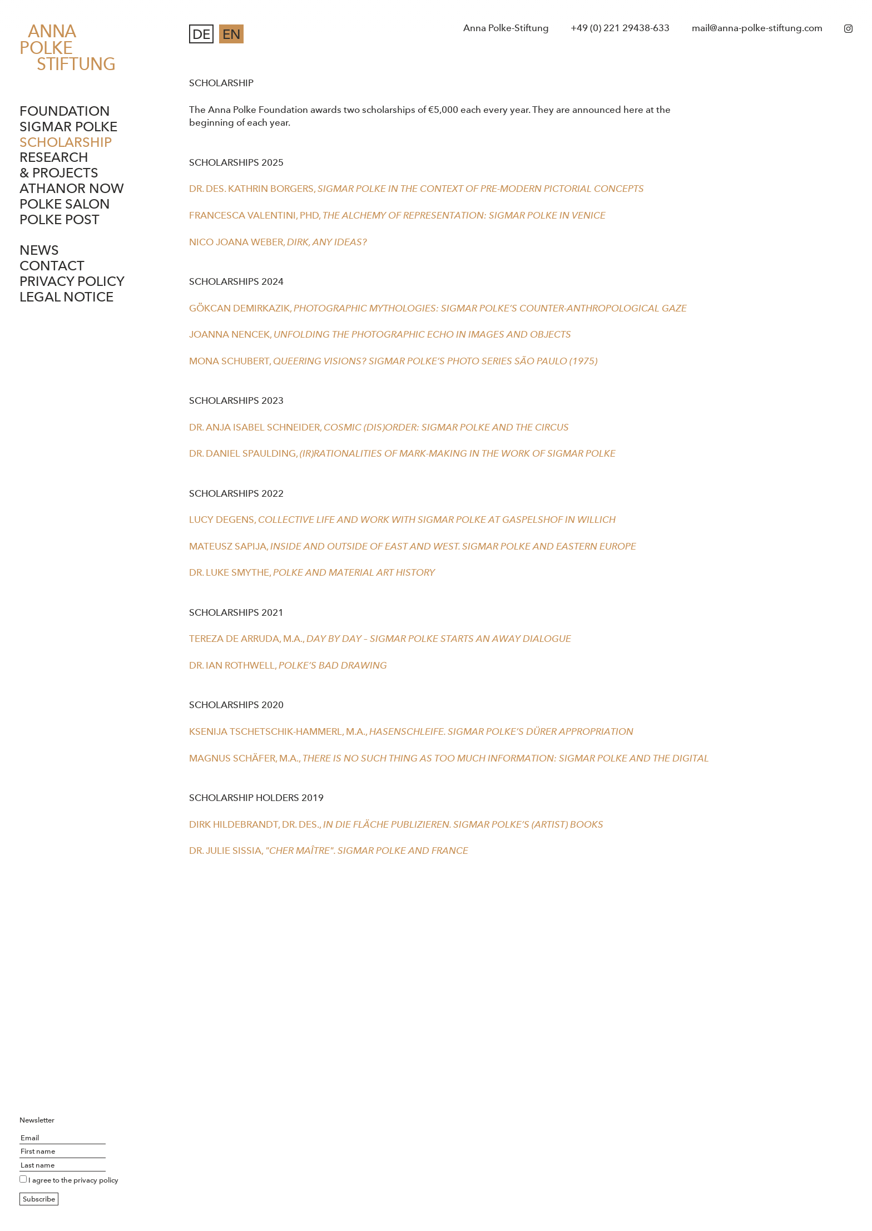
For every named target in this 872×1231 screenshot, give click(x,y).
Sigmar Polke (68, 126)
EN (231, 34)
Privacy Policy (72, 281)
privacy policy (95, 1180)
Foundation (64, 111)
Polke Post (59, 219)
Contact (52, 266)
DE (201, 34)
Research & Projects (58, 165)
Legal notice (66, 297)
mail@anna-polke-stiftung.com (757, 27)
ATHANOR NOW (71, 188)
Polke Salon (64, 204)
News (39, 250)
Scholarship (65, 142)
